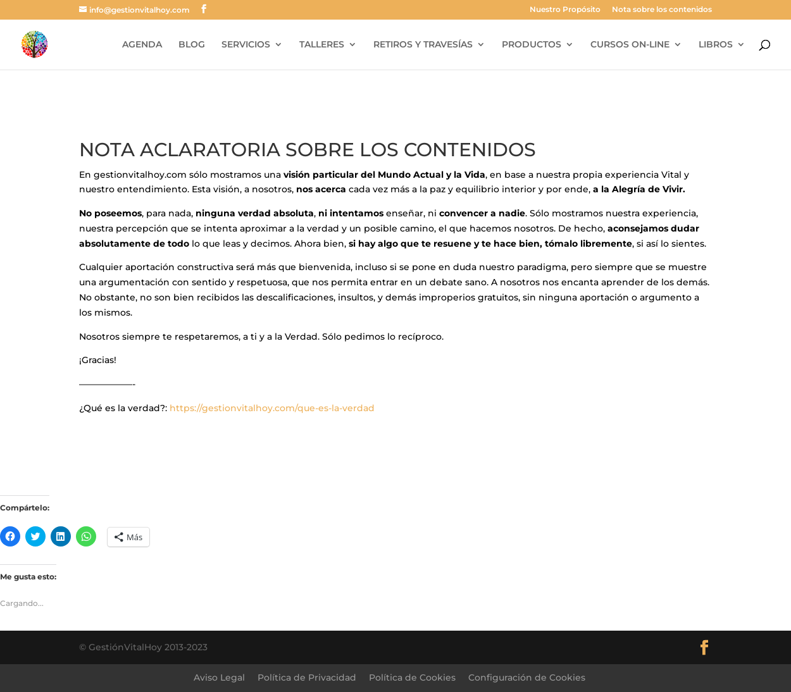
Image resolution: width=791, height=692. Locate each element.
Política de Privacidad (307, 677)
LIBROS (716, 45)
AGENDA (142, 45)
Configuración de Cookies (526, 677)
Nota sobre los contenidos (662, 10)
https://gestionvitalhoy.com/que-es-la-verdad (272, 408)
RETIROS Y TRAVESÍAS (423, 45)
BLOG (191, 45)
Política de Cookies (412, 677)
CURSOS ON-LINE (630, 45)
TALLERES (321, 45)
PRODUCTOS (531, 45)
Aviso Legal (219, 677)
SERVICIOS (245, 45)
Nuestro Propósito (565, 10)
